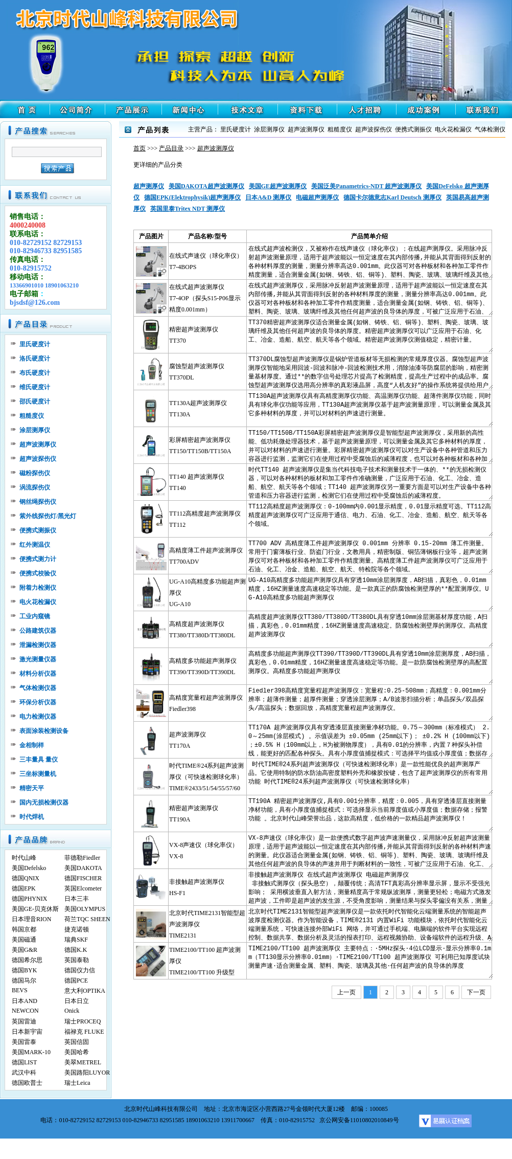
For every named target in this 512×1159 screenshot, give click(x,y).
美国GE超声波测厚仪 (278, 186)
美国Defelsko (29, 868)
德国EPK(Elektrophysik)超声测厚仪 (192, 197)
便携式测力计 (37, 559)
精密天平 (31, 788)
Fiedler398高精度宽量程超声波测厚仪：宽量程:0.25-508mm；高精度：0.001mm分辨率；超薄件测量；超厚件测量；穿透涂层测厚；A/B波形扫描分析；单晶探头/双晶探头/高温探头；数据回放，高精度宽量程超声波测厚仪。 (370, 703)
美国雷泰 (24, 1041)
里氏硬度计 (34, 344)
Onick (71, 1010)
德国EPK (24, 888)
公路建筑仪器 (37, 630)
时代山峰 (24, 857)
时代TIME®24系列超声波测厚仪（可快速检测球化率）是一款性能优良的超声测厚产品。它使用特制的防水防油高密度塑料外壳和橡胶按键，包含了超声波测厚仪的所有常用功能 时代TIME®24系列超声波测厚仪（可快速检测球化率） (370, 776)
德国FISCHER (83, 878)
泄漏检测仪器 (37, 645)
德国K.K (75, 949)
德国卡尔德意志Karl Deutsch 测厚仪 (392, 197)
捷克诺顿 (76, 929)
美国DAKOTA (83, 868)
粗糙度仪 (31, 415)
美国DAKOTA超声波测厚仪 (206, 186)
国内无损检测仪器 (43, 802)
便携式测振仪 (37, 530)
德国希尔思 (27, 960)
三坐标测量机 (37, 773)
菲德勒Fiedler (82, 857)
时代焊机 (31, 816)
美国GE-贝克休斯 (35, 908)
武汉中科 (24, 1072)
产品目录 (171, 148)
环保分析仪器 (37, 702)
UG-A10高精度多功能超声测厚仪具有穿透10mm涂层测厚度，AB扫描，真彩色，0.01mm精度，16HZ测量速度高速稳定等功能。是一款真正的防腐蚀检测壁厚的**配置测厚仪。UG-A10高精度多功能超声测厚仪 (370, 592)
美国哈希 (76, 1052)
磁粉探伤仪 (34, 473)
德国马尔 (24, 980)
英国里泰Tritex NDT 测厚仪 (187, 208)
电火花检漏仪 (37, 602)
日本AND (24, 1001)
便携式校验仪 (37, 573)
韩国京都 (24, 929)
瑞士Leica (77, 1082)
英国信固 (76, 1041)
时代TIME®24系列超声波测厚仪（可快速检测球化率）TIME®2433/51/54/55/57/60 (206, 777)
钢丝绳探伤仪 (37, 501)
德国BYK (24, 970)
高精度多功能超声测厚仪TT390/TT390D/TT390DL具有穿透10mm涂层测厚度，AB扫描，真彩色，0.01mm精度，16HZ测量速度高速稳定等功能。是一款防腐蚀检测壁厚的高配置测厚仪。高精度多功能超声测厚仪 (370, 666)
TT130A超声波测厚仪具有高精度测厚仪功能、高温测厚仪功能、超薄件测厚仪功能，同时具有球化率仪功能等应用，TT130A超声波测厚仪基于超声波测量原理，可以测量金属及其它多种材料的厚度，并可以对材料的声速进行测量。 (370, 408)
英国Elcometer (83, 888)
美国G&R (24, 949)
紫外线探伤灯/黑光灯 (47, 516)
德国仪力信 (79, 970)
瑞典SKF (76, 939)
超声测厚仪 (148, 186)
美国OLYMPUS (84, 908)
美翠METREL (82, 1062)
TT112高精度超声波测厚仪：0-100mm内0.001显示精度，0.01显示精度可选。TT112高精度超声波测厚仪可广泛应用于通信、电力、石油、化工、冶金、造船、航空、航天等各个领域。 (370, 519)
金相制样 (31, 745)
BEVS (20, 990)
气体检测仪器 (37, 688)
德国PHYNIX (29, 898)
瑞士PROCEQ (82, 1021)
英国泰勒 (76, 960)
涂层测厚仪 (34, 430)
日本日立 (76, 1001)
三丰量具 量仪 (38, 759)
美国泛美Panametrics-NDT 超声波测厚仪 (366, 186)
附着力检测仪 (37, 587)
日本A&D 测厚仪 (268, 197)
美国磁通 (24, 939)
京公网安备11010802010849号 (359, 1120)
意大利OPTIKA (84, 990)
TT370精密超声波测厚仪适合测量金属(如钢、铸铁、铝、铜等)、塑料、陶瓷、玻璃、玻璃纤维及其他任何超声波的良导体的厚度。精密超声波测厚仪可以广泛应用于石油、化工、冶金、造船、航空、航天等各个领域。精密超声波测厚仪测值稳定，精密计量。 (370, 334)
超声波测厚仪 (37, 444)
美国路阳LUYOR (87, 1072)
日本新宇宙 (27, 1031)
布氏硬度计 (34, 372)
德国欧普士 (27, 1082)
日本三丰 (76, 898)
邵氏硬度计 (34, 401)
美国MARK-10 (31, 1052)
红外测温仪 (34, 544)
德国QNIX (25, 878)
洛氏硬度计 (34, 358)
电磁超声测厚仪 (317, 197)
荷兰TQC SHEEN (87, 919)
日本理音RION (31, 919)
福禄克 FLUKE (84, 1031)
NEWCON (25, 1010)
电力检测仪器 (37, 716)
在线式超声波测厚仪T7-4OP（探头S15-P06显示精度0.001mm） (205, 298)
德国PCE (76, 980)
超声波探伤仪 (37, 458)
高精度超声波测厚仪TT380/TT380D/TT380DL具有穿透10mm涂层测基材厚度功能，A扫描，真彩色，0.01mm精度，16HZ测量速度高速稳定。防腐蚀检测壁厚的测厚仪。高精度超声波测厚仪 (370, 629)
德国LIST (24, 1062)
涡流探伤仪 (34, 487)
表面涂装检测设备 (43, 730)
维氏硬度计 (34, 387)
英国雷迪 (24, 1021)
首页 (139, 148)
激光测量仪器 (37, 659)
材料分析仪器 (37, 673)
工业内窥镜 (34, 616)
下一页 (476, 992)
